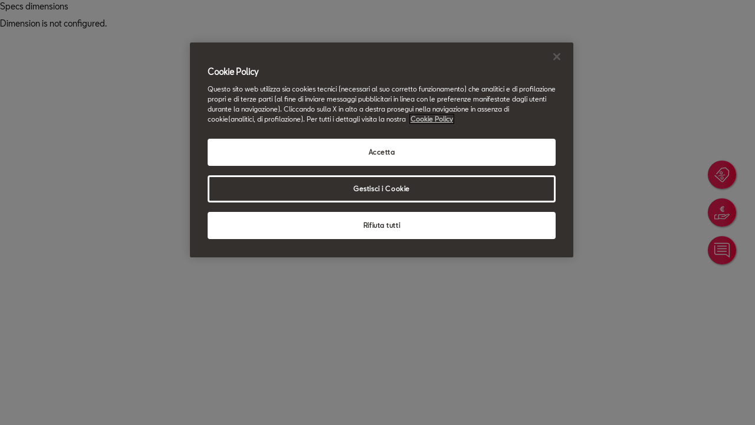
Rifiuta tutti (381, 225)
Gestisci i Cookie (381, 188)
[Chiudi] (557, 57)
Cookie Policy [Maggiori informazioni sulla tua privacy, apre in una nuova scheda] (432, 119)
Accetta (382, 152)
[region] (381, 149)
